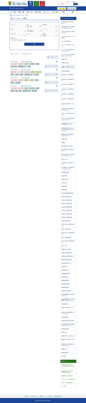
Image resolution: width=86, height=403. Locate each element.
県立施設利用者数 (65, 328)
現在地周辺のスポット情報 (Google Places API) (67, 371)
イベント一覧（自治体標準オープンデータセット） (68, 50)
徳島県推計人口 (64, 266)
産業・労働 (38, 12)
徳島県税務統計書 (65, 287)
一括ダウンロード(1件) (52, 66)
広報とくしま (64, 245)
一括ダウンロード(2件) (52, 74)
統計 (73, 12)
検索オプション (14, 38)
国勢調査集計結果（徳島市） (67, 145)
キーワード (13, 24)
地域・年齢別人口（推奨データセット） (68, 150)
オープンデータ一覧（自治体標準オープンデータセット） (68, 55)
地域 (12, 29)
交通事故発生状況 (65, 62)
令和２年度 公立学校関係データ (68, 75)
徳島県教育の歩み (65, 269)
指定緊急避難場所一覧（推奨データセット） (68, 295)
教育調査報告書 (64, 303)
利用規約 (26, 396)
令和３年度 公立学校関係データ (68, 80)
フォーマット (45, 29)
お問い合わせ (34, 396)
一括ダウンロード (53, 57)
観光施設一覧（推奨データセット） (68, 340)
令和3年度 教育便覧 (65, 71)
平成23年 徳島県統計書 (66, 196)
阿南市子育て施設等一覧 (26, 85)
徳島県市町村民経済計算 (66, 259)
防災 (63, 12)
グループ (29, 33)
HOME (11, 15)
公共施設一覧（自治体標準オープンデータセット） (68, 109)
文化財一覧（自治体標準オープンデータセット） (68, 313)
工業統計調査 (64, 186)
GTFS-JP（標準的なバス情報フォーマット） (68, 32)
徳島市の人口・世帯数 (66, 249)
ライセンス (13, 33)
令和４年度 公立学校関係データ (68, 85)
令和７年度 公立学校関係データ (68, 99)
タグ (28, 29)
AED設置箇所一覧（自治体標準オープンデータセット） (68, 27)
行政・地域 (55, 12)
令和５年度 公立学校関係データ (68, 90)
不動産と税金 (64, 59)
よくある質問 (49, 396)
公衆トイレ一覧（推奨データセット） (68, 114)
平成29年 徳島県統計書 (66, 217)
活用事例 (41, 396)
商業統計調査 (64, 139)
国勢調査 (63, 142)
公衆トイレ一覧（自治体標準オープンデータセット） (68, 119)
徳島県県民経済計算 (65, 283)
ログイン (68, 2)
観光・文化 (29, 12)
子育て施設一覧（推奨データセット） (68, 163)
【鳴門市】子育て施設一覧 (26, 61)
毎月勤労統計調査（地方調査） (68, 320)
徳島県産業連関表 (65, 280)
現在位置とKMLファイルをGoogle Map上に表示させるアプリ (68, 366)
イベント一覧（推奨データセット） (68, 45)
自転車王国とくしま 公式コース (68, 335)
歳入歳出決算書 (64, 317)
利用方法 (74, 2)
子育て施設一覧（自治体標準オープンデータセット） (68, 168)
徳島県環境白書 (64, 276)
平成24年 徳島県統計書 (66, 200)
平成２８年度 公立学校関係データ (68, 225)
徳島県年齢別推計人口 (66, 263)
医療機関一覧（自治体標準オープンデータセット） (68, 135)
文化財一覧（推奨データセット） (67, 308)
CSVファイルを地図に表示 (67, 382)
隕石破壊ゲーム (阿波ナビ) (67, 375)
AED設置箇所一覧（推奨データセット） (68, 22)
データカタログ (18, 8)
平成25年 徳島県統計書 (66, 203)
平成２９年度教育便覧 (66, 237)
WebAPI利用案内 (57, 396)
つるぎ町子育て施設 (25, 77)
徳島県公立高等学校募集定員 (67, 256)
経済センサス (64, 332)
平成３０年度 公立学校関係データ (68, 241)
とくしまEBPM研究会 (66, 41)
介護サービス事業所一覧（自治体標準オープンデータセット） (68, 67)
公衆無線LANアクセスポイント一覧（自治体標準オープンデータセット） (68, 129)
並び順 (44, 33)
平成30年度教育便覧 (65, 220)
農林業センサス (64, 348)
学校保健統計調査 (65, 172)
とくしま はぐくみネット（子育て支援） (68, 37)
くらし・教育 (12, 12)
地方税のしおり (64, 159)
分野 (28, 24)
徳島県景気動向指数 (65, 273)
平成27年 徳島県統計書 (66, 210)
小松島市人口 (64, 182)
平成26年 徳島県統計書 (66, 206)
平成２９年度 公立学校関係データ (68, 233)
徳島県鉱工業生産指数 (66, 290)
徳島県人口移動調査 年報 (66, 252)
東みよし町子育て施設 (25, 69)
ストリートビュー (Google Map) (68, 379)
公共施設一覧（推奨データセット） (68, 104)
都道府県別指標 (64, 352)
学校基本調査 (64, 175)
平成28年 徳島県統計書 (66, 213)
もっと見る (63, 355)
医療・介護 (21, 12)
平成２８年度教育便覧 (66, 229)
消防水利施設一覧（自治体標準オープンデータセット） (68, 324)
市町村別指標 (64, 189)
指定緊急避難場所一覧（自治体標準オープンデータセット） (68, 300)
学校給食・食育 (64, 179)
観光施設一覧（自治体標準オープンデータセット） (68, 345)
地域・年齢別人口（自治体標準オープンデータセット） (68, 155)
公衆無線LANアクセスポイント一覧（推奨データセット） (67, 124)
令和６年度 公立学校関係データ (68, 94)
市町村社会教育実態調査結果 (67, 193)
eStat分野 (45, 24)
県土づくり (46, 12)
